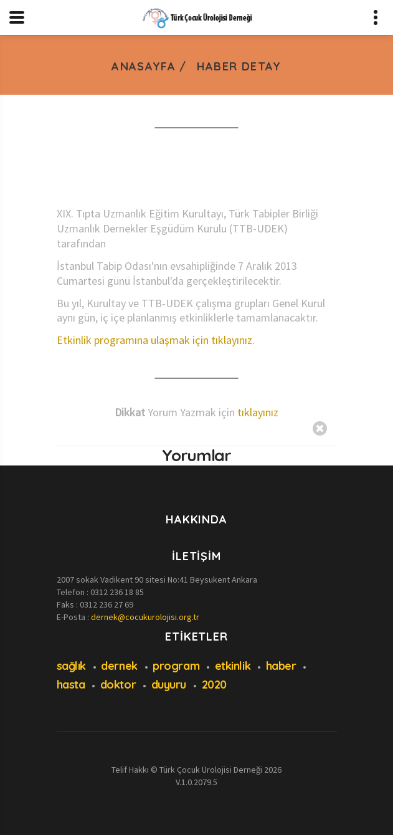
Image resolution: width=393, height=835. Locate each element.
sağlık (71, 666)
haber (281, 666)
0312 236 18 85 (117, 592)
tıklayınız (257, 412)
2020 (214, 684)
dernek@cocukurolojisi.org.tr (145, 617)
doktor (118, 684)
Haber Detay (239, 66)
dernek (119, 666)
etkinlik (232, 666)
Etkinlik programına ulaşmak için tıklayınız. (156, 340)
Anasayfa (143, 66)
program (176, 666)
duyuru (168, 684)
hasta (71, 684)
